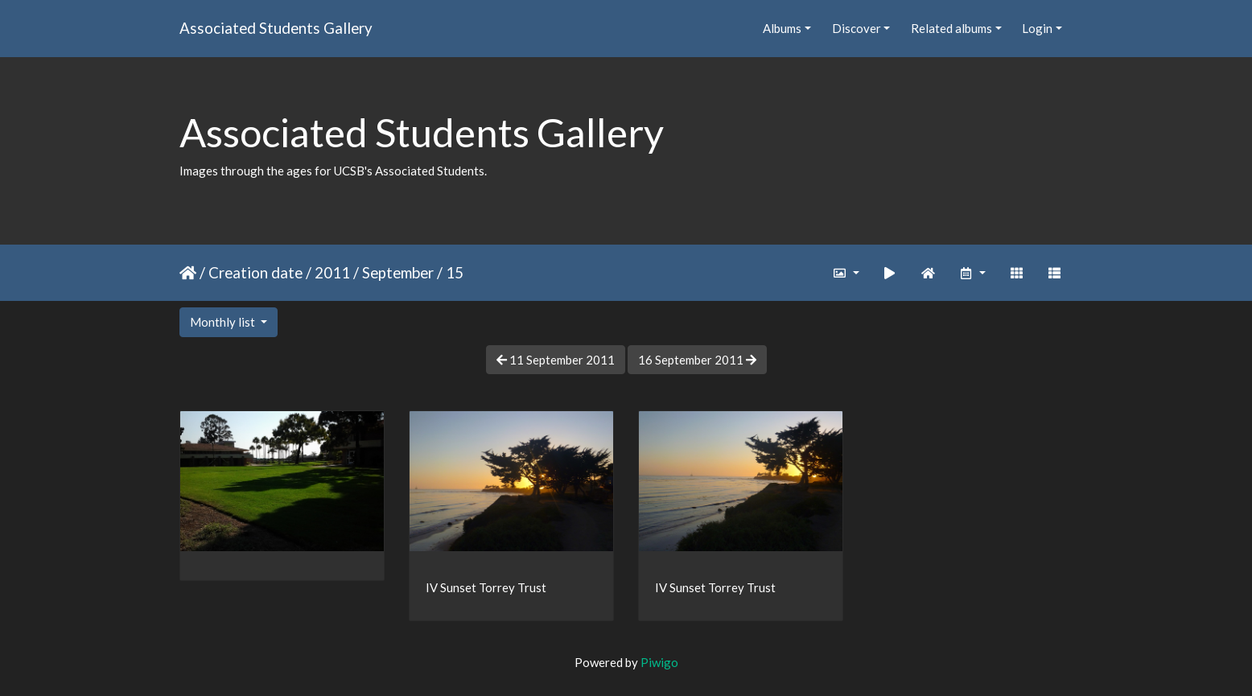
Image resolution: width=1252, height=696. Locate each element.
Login (1037, 28)
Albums (782, 28)
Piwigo (659, 662)
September (398, 272)
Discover (856, 28)
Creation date (255, 272)
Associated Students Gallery (276, 28)
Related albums (951, 28)
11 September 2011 (555, 359)
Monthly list (223, 322)
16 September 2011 (697, 359)
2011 (332, 272)
